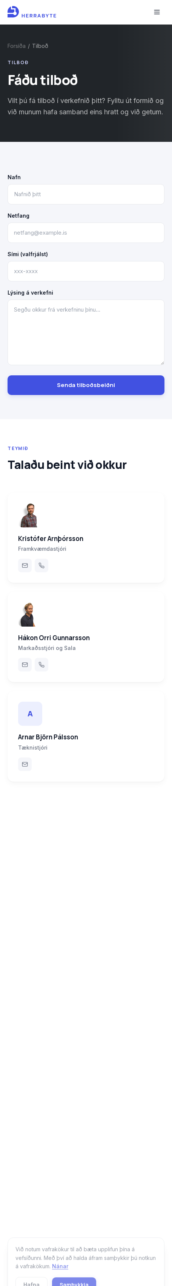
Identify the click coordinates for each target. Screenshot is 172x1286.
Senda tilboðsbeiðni (86, 385)
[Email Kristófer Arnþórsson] (25, 565)
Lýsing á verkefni (30, 292)
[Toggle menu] (156, 12)
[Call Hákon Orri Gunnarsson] (41, 664)
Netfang (18, 215)
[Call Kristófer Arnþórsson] (41, 565)
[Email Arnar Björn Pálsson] (25, 764)
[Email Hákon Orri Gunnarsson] (25, 664)
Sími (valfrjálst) (28, 254)
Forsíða (17, 46)
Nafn (14, 177)
